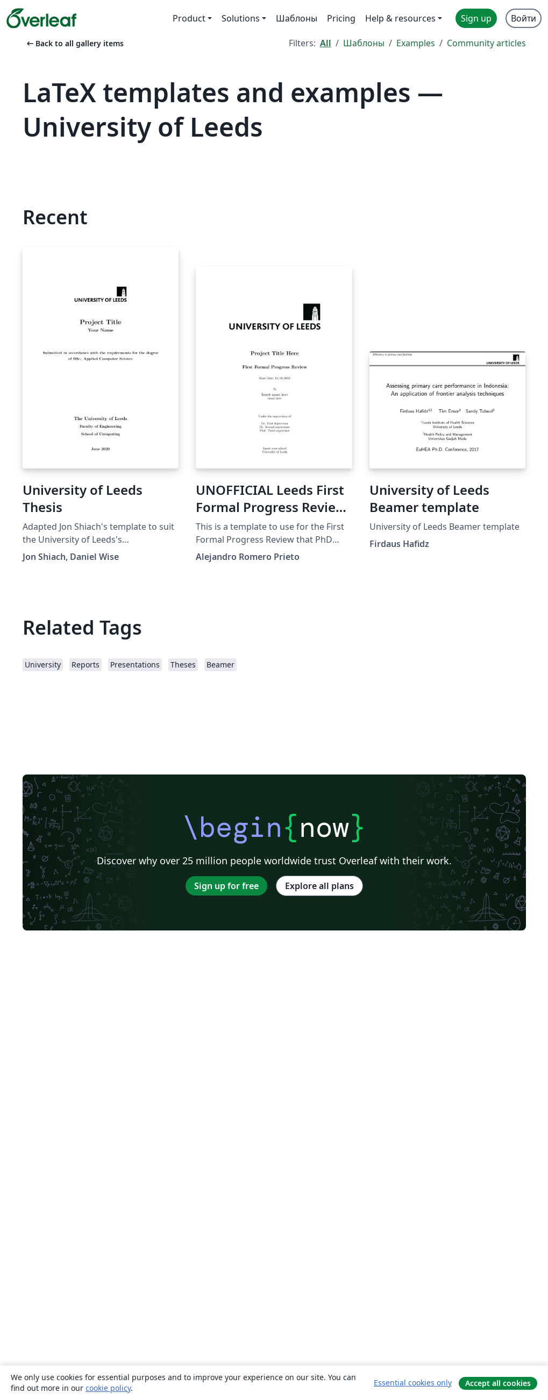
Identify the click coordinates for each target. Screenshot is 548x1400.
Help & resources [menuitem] (400, 18)
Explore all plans (319, 886)
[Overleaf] (41, 18)
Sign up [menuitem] (476, 18)
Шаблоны (364, 43)
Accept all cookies (498, 1383)
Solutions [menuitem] (241, 18)
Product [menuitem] (189, 18)
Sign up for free (226, 886)
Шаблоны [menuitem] (296, 18)
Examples (415, 43)
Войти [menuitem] (523, 18)
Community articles (486, 43)
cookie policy (108, 1388)
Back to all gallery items (74, 43)
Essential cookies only (413, 1382)
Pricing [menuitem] (341, 18)
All (325, 43)
